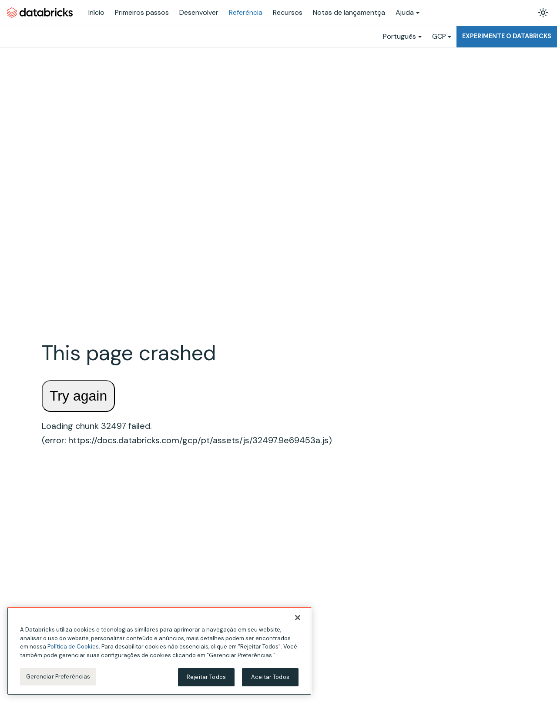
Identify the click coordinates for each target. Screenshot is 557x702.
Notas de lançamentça (349, 12)
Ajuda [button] (405, 12)
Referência (245, 12)
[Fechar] (297, 617)
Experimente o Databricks (506, 36)
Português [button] (399, 36)
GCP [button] (439, 36)
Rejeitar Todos (206, 677)
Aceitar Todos (270, 677)
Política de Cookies (73, 646)
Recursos (287, 12)
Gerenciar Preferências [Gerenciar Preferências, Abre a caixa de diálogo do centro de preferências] (58, 676)
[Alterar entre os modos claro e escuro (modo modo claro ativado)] (543, 13)
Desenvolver (198, 12)
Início (96, 12)
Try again (78, 396)
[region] (159, 651)
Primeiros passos (142, 12)
